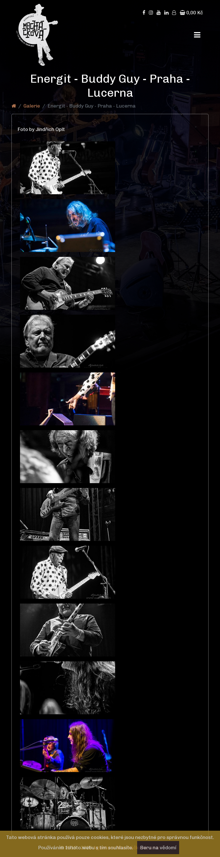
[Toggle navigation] (197, 35)
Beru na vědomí (158, 847)
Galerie (31, 106)
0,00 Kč (191, 12)
